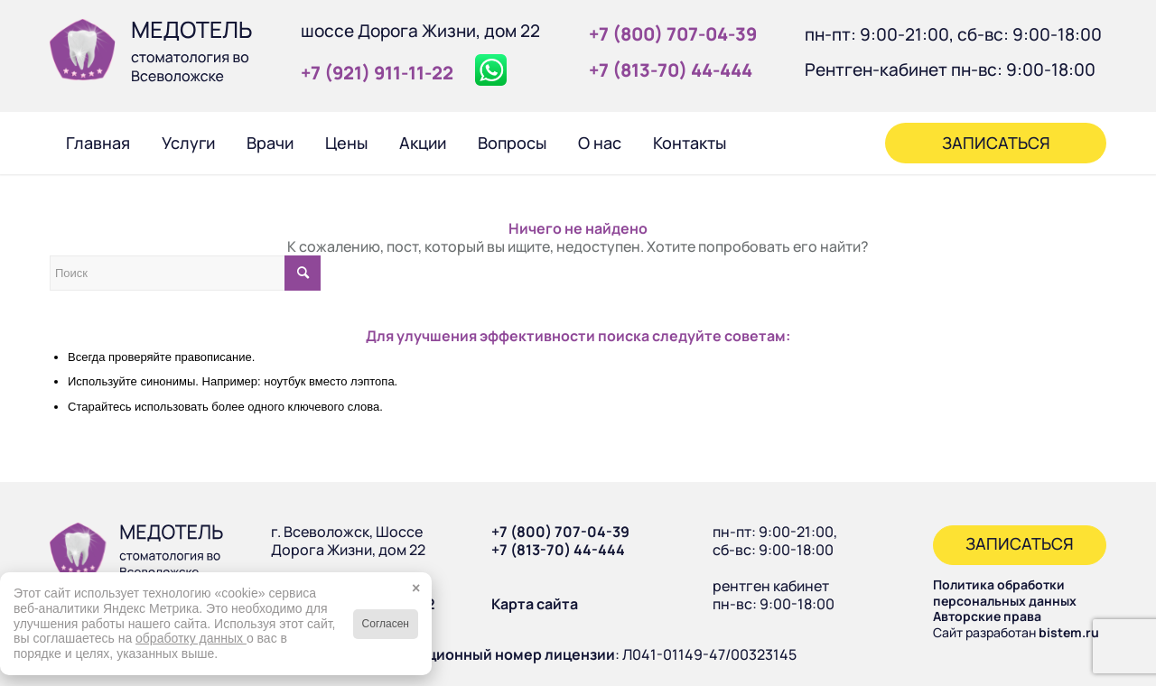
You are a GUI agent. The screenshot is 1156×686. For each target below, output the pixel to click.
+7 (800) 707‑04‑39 (673, 34)
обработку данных (191, 638)
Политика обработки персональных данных (1005, 592)
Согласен (385, 623)
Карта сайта (534, 604)
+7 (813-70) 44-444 (558, 550)
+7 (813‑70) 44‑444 (670, 70)
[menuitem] (97, 142)
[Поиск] (765, 142)
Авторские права (987, 616)
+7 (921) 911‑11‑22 (377, 72)
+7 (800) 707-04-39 (560, 532)
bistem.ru (1069, 632)
